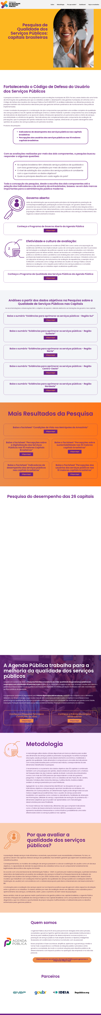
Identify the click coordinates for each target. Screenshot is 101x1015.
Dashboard (80, 4)
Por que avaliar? (69, 4)
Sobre (48, 4)
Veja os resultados (93, 4)
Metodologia (57, 4)
